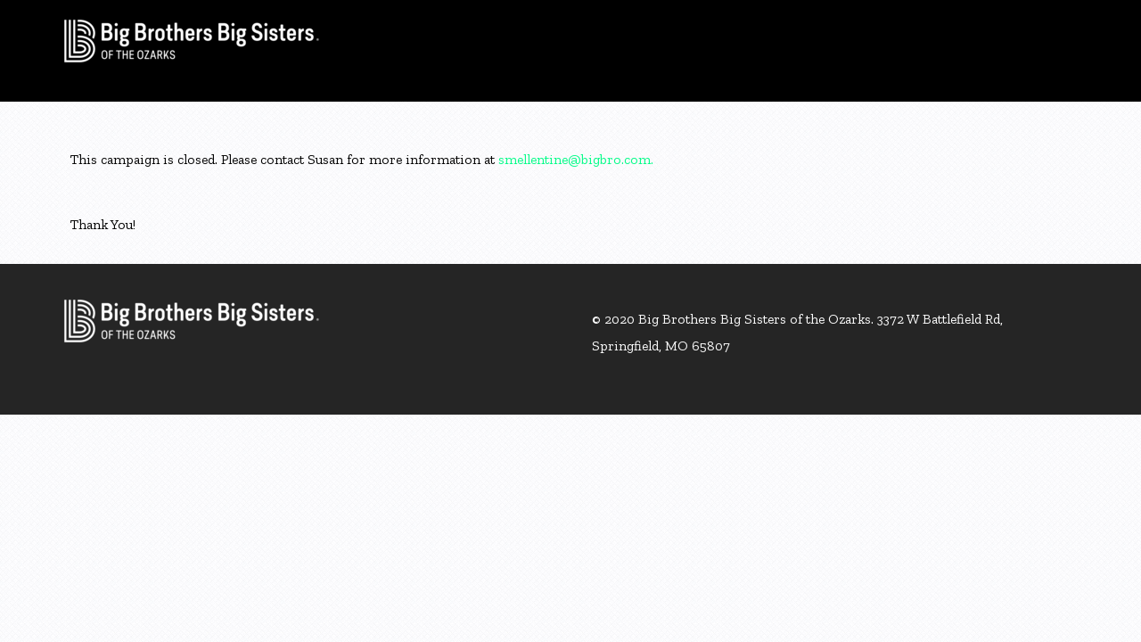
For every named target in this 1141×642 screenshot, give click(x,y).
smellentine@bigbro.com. (575, 159)
